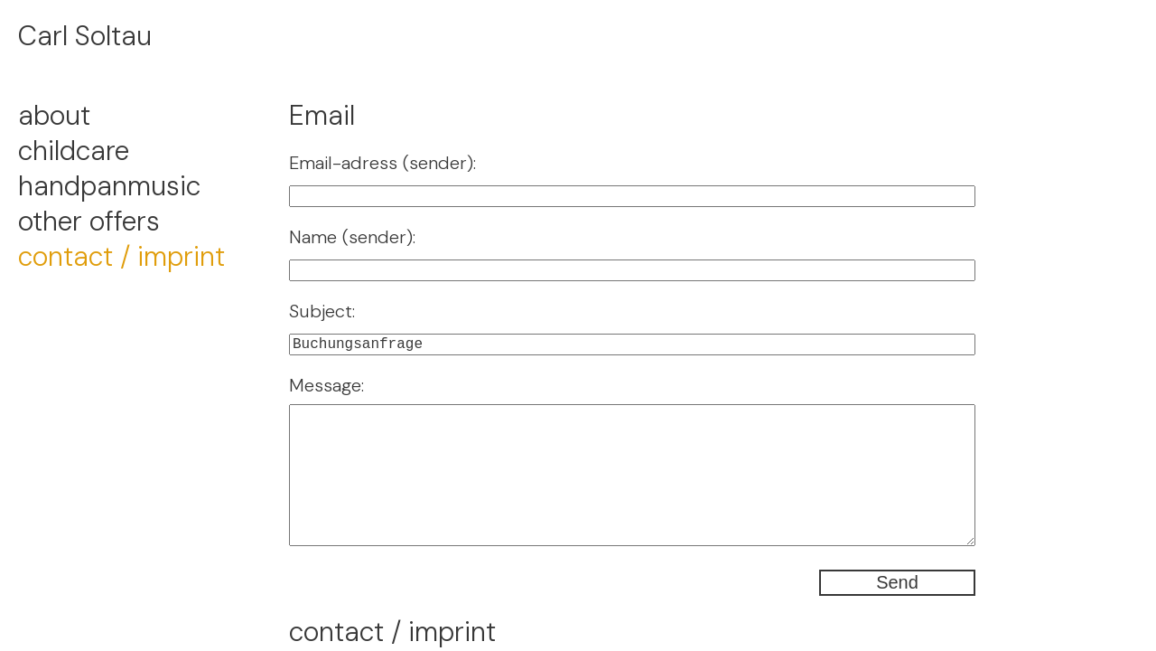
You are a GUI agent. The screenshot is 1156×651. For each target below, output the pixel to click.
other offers (89, 221)
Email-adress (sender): (382, 163)
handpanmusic (109, 185)
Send (897, 582)
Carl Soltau (85, 35)
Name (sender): (352, 237)
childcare (73, 150)
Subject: (322, 311)
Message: (326, 385)
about (54, 115)
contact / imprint (121, 256)
